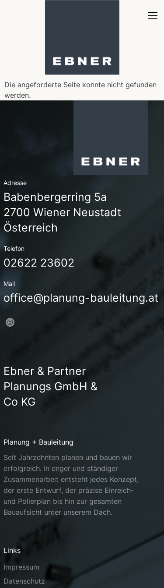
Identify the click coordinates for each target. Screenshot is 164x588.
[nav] (152, 18)
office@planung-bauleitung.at (80, 297)
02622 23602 (38, 262)
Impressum (21, 567)
